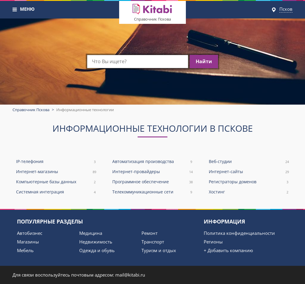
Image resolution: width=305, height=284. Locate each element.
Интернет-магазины (56, 172)
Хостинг (249, 192)
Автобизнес (29, 233)
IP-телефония (56, 162)
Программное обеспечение (152, 182)
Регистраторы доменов (249, 182)
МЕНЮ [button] (27, 9)
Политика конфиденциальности (239, 233)
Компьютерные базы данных (56, 182)
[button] (15, 9)
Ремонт (149, 233)
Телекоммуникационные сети (152, 192)
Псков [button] (285, 9)
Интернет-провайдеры (152, 172)
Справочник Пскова (152, 19)
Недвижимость (95, 242)
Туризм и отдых (158, 250)
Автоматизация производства (152, 162)
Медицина (90, 233)
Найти (204, 61)
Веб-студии (249, 162)
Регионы (213, 242)
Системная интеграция (56, 192)
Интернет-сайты (249, 172)
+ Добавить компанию (228, 250)
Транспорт (152, 242)
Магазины (28, 242)
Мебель (25, 250)
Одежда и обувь (97, 250)
